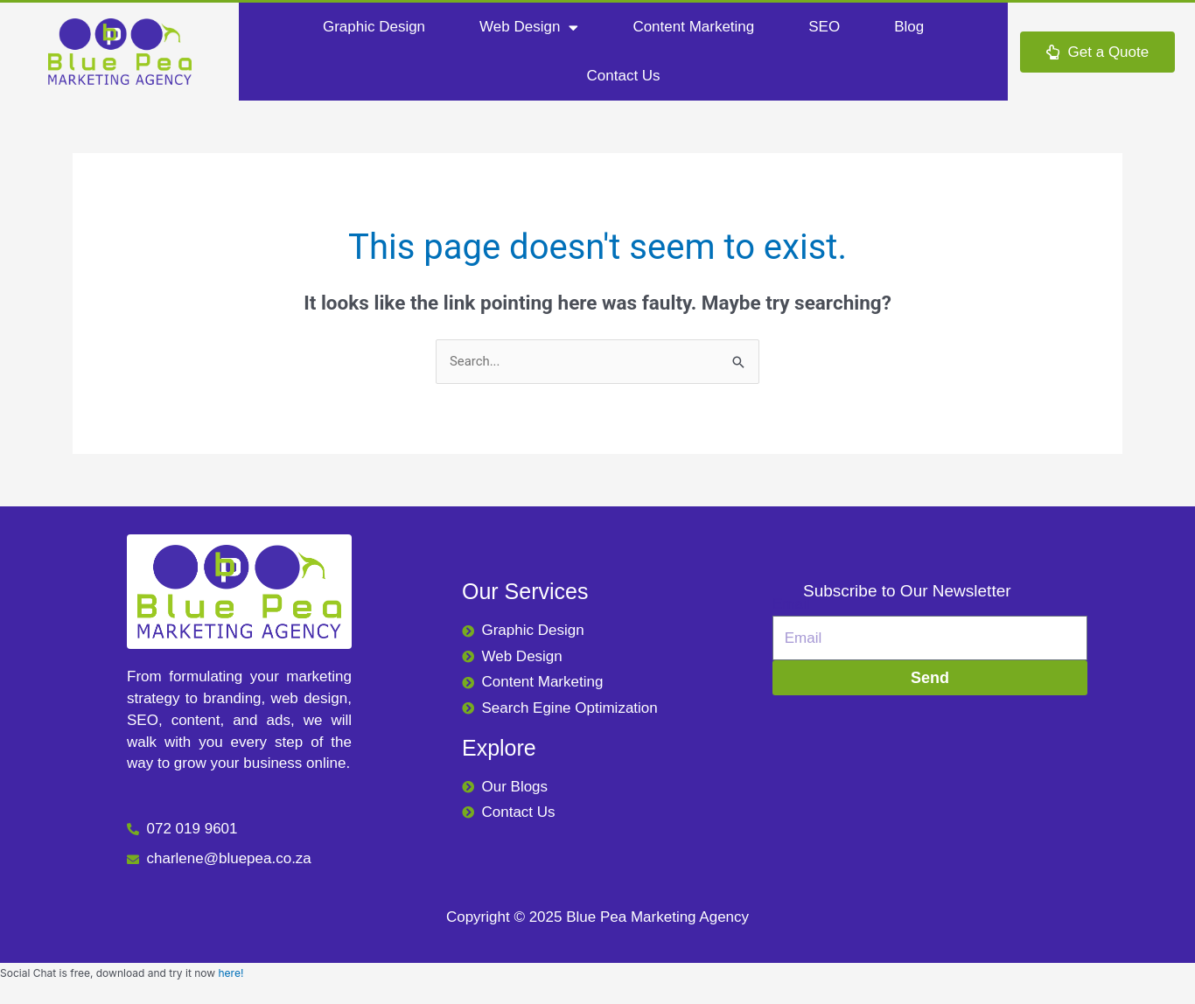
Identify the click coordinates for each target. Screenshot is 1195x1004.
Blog (909, 26)
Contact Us (623, 75)
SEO (824, 26)
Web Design (528, 27)
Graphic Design (374, 26)
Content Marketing (693, 26)
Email (791, 604)
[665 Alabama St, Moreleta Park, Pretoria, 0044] (929, 773)
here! (230, 973)
